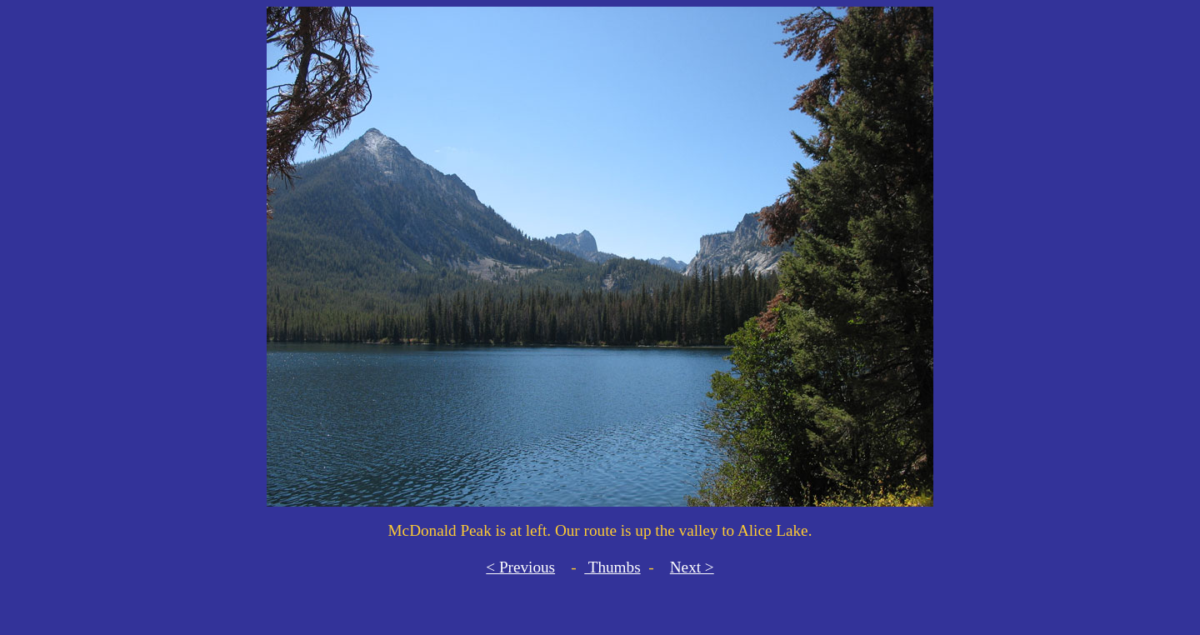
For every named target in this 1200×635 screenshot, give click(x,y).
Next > (692, 567)
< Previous (520, 567)
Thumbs (612, 567)
